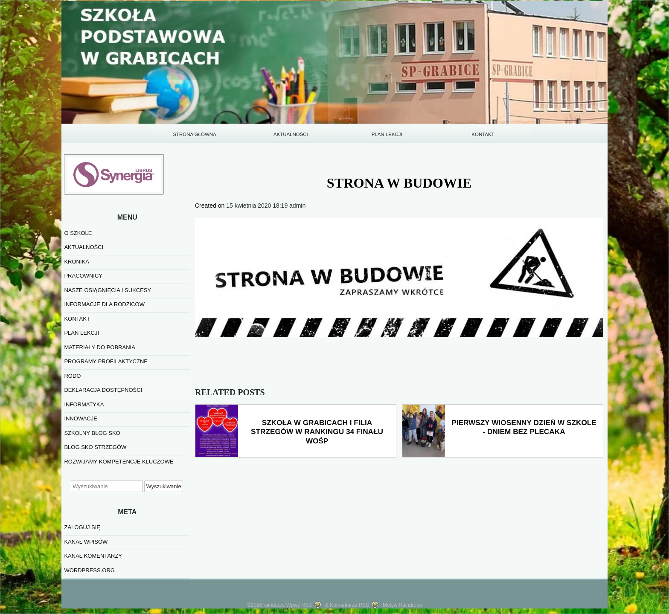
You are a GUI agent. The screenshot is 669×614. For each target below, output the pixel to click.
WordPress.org (89, 570)
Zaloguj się (82, 527)
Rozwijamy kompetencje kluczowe (118, 461)
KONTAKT (482, 134)
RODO (72, 376)
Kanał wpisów (86, 542)
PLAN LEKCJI (387, 134)
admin (297, 205)
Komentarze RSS (349, 605)
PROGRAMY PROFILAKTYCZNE (106, 361)
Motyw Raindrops (402, 605)
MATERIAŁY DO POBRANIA (99, 347)
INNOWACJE (80, 418)
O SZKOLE (78, 233)
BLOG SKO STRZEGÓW (95, 447)
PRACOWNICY (83, 275)
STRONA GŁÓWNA (194, 134)
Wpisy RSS (299, 605)
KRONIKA (76, 261)
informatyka (84, 404)
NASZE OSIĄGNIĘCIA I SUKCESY (107, 290)
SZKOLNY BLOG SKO (92, 433)
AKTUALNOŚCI (290, 134)
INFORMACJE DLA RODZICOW (104, 304)
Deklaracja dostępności (103, 390)
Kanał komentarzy (93, 556)
